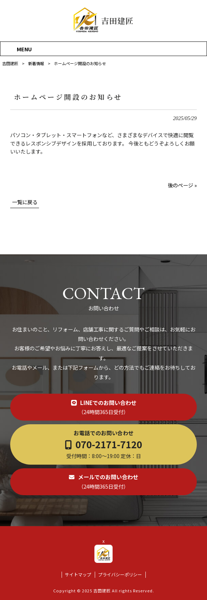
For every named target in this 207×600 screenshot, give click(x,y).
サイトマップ (78, 575)
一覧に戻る (25, 202)
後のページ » (182, 185)
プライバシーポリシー (120, 575)
